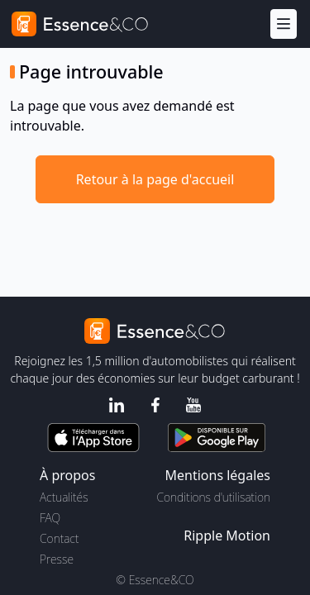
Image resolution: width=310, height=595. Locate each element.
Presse (57, 559)
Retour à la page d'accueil (155, 179)
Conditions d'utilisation (213, 497)
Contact (59, 538)
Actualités (64, 497)
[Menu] (283, 24)
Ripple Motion (227, 535)
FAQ (50, 518)
